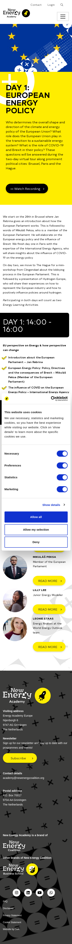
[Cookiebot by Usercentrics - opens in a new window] (51, 398)
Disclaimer (8, 908)
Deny (36, 542)
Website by (11, 929)
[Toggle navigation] (63, 16)
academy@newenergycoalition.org (23, 777)
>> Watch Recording (25, 188)
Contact (36, 5)
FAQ (5, 901)
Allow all (36, 517)
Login (51, 5)
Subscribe (18, 758)
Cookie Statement (12, 922)
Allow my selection (36, 529)
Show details (51, 504)
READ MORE (47, 581)
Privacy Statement (12, 915)
